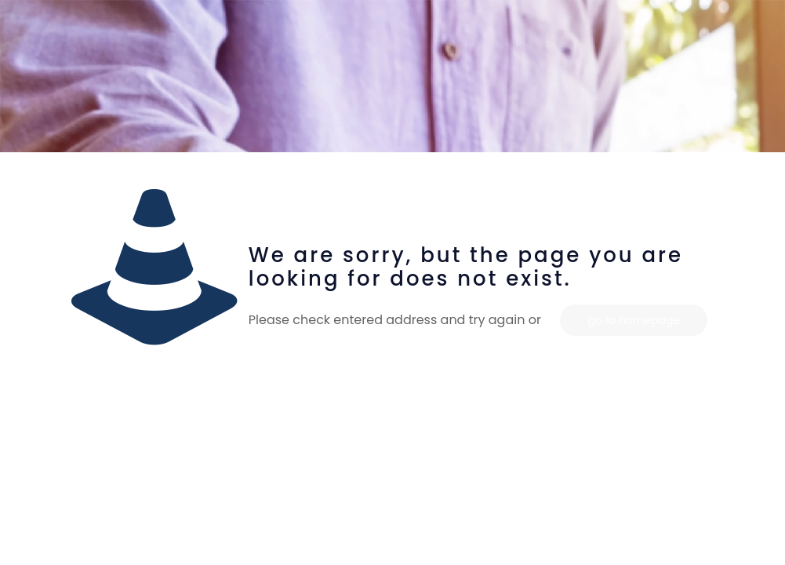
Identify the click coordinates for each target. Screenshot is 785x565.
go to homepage (633, 320)
